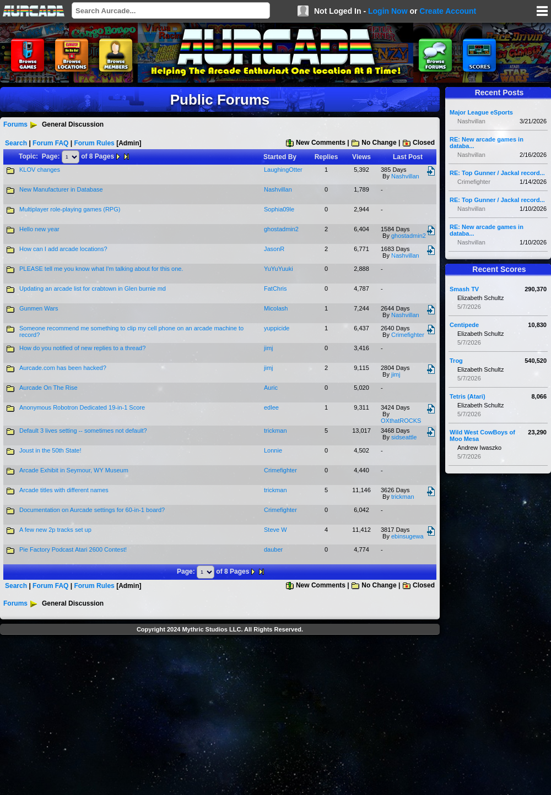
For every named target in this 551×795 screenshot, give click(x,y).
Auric (271, 387)
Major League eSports (481, 112)
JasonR (274, 249)
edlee (271, 407)
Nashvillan (405, 176)
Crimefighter (407, 334)
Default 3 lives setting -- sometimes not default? (83, 430)
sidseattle (404, 437)
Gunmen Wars (38, 308)
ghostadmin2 (281, 229)
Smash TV (464, 289)
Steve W (275, 529)
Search (16, 143)
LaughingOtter (283, 169)
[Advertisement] (219, 716)
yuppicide (276, 328)
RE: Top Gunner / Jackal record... (497, 173)
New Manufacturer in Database (61, 189)
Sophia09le (279, 209)
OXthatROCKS (401, 420)
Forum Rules (94, 143)
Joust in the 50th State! (50, 450)
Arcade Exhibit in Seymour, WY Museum (73, 470)
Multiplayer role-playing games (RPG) (69, 209)
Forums (15, 124)
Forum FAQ (50, 143)
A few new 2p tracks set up (55, 529)
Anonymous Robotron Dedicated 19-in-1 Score (82, 407)
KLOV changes (39, 169)
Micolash (276, 308)
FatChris (275, 288)
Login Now (388, 11)
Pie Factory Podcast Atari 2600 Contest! (73, 549)
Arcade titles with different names (64, 490)
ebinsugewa (407, 536)
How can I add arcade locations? (63, 249)
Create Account (447, 11)
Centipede (464, 325)
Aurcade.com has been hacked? (62, 367)
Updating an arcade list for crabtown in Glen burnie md (92, 288)
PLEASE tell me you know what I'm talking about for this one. (101, 268)
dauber (273, 549)
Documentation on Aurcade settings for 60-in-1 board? (92, 510)
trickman (275, 430)
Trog (456, 360)
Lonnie (273, 450)
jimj (268, 348)
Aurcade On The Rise (48, 387)
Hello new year (39, 229)
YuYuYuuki (278, 268)
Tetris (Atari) (467, 396)
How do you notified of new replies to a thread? (82, 348)
